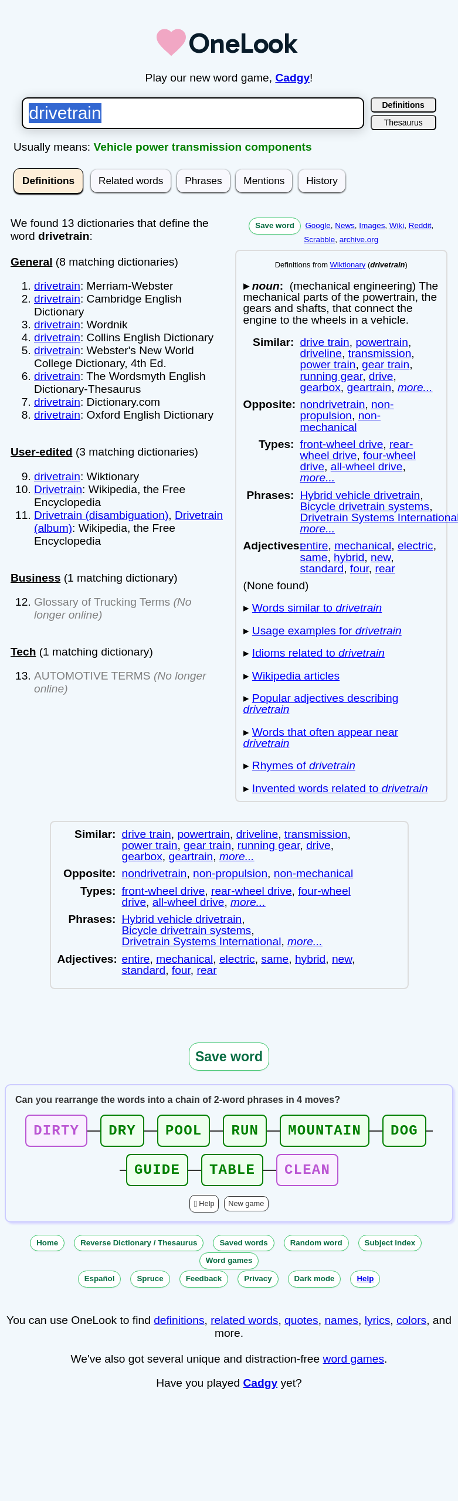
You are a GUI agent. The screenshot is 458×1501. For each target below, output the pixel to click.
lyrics (378, 1327)
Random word (316, 1249)
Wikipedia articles (296, 676)
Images (372, 225)
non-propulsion (346, 410)
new (381, 557)
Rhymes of (303, 765)
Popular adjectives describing (321, 703)
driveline (320, 353)
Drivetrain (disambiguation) (101, 515)
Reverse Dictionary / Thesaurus (138, 1249)
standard (322, 568)
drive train (324, 342)
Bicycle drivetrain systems (364, 506)
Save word (274, 225)
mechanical (362, 545)
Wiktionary (348, 264)
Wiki (396, 225)
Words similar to (317, 608)
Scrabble (319, 239)
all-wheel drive (367, 466)
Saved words (243, 1249)
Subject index (390, 1249)
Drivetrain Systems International (201, 941)
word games (354, 1366)
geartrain (369, 387)
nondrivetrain (332, 404)
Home (47, 1249)
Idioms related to (318, 653)
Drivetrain (58, 489)
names (341, 1327)
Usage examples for (327, 630)
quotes (301, 1327)
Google (317, 225)
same (313, 557)
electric (415, 545)
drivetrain (57, 286)
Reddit (420, 225)
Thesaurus (403, 122)
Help (206, 1210)
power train (327, 364)
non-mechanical (340, 421)
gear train (385, 364)
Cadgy (292, 78)
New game (246, 1210)
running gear (331, 376)
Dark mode (314, 1285)
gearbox (320, 387)
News (345, 225)
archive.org (359, 239)
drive (381, 376)
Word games (229, 1267)
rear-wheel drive (356, 449)
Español (99, 1285)
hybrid (349, 557)
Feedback (204, 1285)
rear (385, 568)
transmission (380, 353)
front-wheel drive (341, 444)
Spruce (150, 1285)
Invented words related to (340, 788)
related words (244, 1327)
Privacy (258, 1285)
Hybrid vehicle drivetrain (360, 495)
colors (411, 1327)
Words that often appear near (321, 737)
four (359, 568)
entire (314, 545)
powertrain (381, 342)
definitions (179, 1327)
